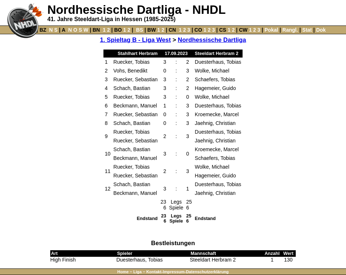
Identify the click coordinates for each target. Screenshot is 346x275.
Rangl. (290, 30)
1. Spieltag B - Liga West (135, 39)
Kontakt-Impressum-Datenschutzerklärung (187, 272)
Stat (307, 30)
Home (123, 272)
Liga (137, 272)
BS (139, 30)
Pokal (271, 30)
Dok (321, 30)
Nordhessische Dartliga (212, 39)
